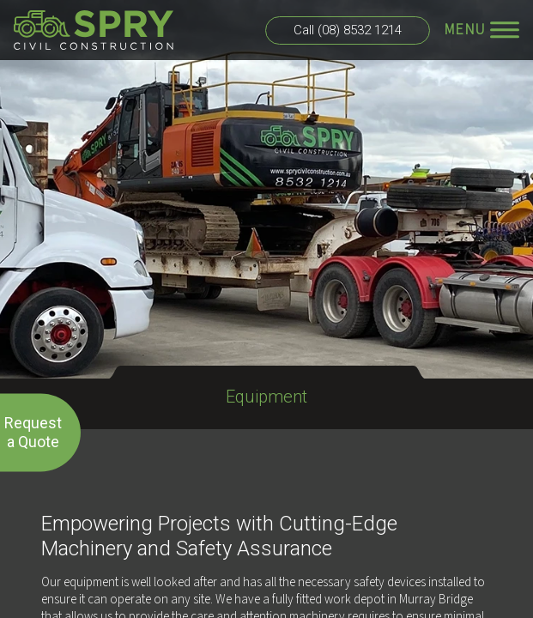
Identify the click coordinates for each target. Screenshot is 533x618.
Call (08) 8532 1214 (348, 30)
